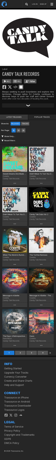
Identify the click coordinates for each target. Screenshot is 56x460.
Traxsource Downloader (17, 405)
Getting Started (13, 368)
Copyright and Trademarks (19, 434)
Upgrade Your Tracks (16, 372)
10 (13, 130)
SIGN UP (43, 4)
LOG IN (35, 4)
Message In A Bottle (11, 295)
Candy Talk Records (11, 179)
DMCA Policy (11, 443)
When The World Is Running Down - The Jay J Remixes (15, 255)
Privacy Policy (12, 430)
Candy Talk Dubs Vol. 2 (39, 214)
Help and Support (14, 384)
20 (18, 130)
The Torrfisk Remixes (38, 255)
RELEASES (15, 124)
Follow (30, 81)
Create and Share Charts (18, 380)
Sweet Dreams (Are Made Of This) (15, 174)
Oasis (32, 336)
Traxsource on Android (17, 401)
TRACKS (25, 124)
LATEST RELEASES (14, 117)
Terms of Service (13, 426)
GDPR (7, 438)
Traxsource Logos (14, 409)
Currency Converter (15, 376)
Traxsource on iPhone (16, 397)
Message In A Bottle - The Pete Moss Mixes (41, 295)
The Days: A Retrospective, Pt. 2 (15, 336)
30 (23, 130)
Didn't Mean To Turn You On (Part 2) (41, 174)
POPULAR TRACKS (42, 117)
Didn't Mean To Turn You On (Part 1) (15, 214)
